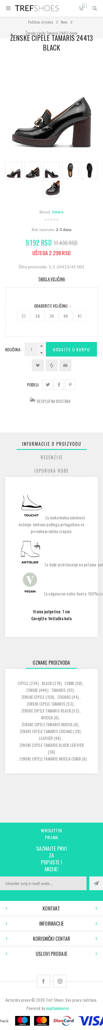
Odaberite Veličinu (51, 306)
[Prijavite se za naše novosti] (43, 883)
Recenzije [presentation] (52, 457)
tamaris (58, 690)
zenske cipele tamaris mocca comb (50, 759)
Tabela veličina (51, 279)
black (47, 683)
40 (65, 316)
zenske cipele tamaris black (46, 711)
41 (80, 316)
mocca (47, 717)
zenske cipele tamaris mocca (47, 724)
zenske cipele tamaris (46, 704)
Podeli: (33, 385)
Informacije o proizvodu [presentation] (51, 444)
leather (46, 738)
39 (51, 316)
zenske (32, 690)
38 (37, 316)
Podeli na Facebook (59, 385)
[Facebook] (43, 981)
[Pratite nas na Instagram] (59, 981)
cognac (64, 697)
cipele (23, 683)
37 (23, 316)
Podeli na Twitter (48, 385)
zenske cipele (33, 697)
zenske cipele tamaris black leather (51, 745)
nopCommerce (57, 1008)
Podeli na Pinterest (70, 385)
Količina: (13, 349)
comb (69, 683)
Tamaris (57, 212)
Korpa (84, 6)
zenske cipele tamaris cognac (46, 731)
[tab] (51, 444)
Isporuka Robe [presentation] (51, 470)
